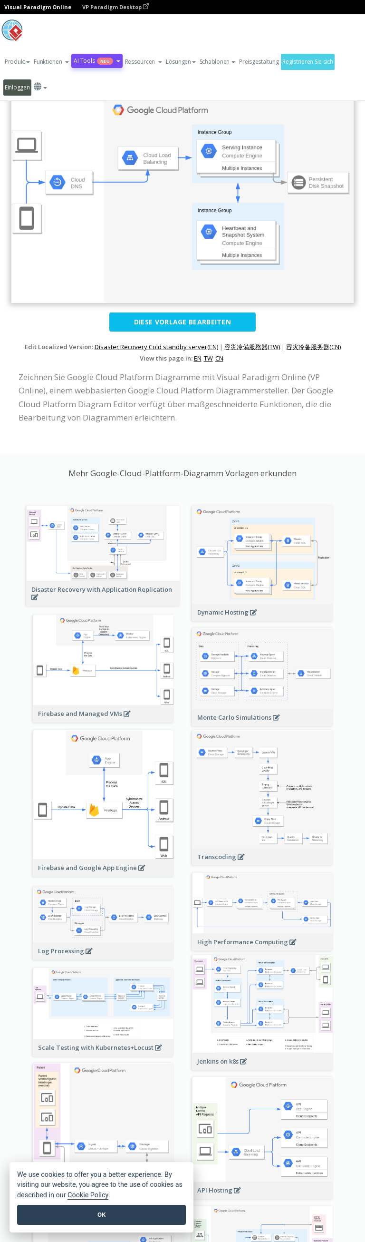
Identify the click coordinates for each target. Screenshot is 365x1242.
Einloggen (17, 87)
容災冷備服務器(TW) (252, 346)
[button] (51, 62)
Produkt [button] (17, 62)
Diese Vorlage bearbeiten (182, 321)
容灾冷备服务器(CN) (313, 346)
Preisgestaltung (259, 62)
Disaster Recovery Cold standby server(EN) (156, 346)
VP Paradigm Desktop (115, 6)
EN (198, 358)
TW (208, 358)
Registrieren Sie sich (307, 62)
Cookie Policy (87, 1195)
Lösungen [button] (181, 62)
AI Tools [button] (97, 61)
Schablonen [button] (217, 62)
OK (101, 1214)
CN (219, 358)
